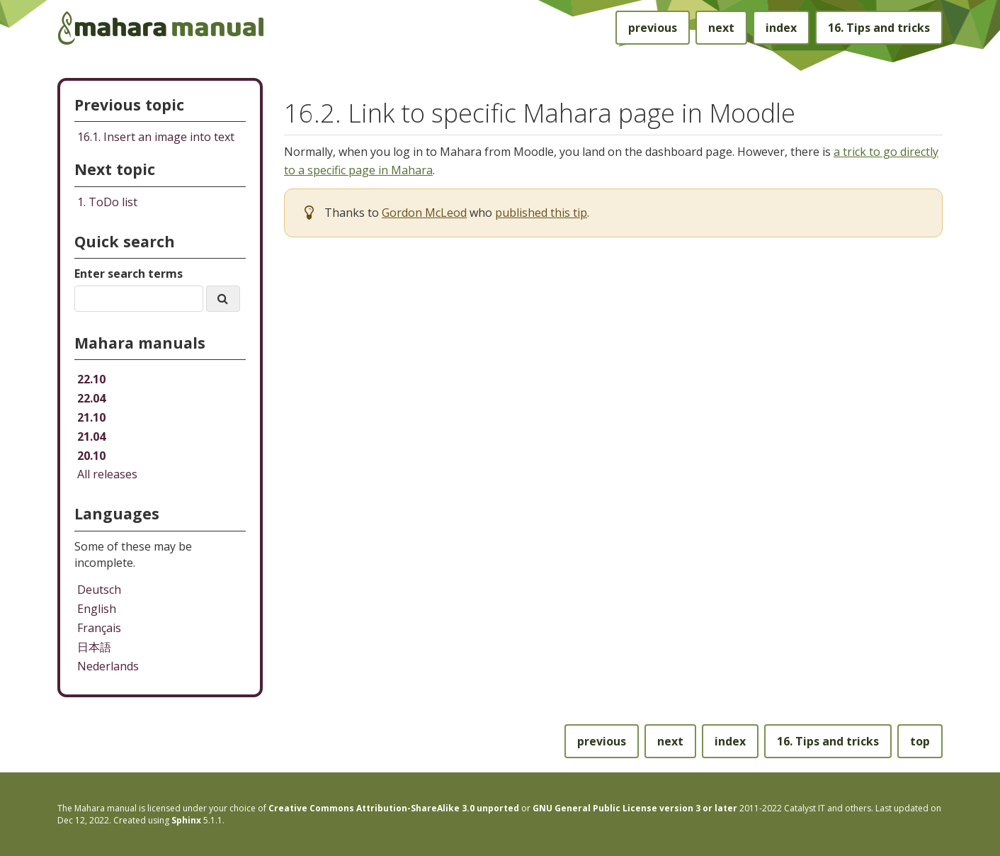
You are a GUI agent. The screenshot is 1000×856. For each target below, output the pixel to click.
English (96, 608)
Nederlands (108, 666)
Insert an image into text (155, 137)
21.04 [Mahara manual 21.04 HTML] (91, 436)
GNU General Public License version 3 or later (635, 808)
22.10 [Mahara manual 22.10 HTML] (91, 379)
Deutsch (99, 589)
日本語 (94, 647)
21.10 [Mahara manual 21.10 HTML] (91, 417)
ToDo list (107, 202)
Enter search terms (128, 273)
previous (652, 27)
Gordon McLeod (424, 212)
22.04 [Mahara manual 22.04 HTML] (91, 398)
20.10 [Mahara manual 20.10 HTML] (91, 455)
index (781, 27)
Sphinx (186, 820)
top (920, 741)
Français (99, 628)
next (721, 27)
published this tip (541, 212)
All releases (107, 474)
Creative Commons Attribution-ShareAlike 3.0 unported (393, 808)
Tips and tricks (879, 27)
